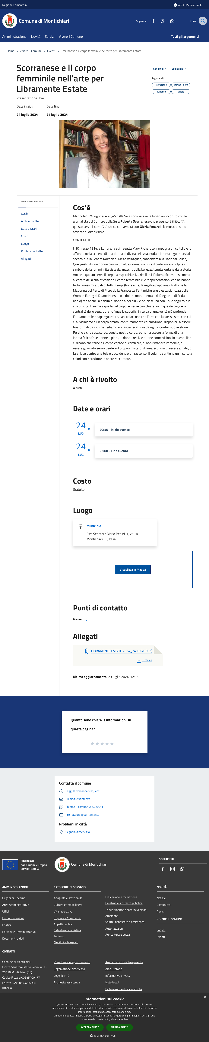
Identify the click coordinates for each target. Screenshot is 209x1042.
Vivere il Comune (31, 51)
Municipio (94, 525)
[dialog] (104, 1017)
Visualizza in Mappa (133, 569)
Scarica (144, 660)
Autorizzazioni (114, 928)
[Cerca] (202, 20)
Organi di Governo (13, 898)
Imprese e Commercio (67, 918)
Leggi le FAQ (62, 975)
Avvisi (160, 911)
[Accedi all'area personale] (188, 5)
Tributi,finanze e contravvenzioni (126, 909)
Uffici (5, 911)
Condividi (161, 69)
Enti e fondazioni (13, 918)
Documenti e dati (13, 938)
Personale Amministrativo (19, 931)
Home (10, 51)
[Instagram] (159, 20)
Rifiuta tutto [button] (119, 1027)
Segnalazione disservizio (69, 969)
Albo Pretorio (113, 969)
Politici (6, 925)
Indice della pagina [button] (32, 201)
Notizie (161, 898)
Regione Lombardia (14, 5)
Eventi (51, 51)
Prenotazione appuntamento (72, 962)
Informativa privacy (117, 975)
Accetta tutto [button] (90, 1027)
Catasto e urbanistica (67, 930)
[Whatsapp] (169, 20)
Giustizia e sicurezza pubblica (124, 903)
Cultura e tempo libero (68, 904)
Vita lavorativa (63, 911)
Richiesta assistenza (67, 982)
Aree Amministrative (15, 904)
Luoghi (161, 930)
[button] (104, 1035)
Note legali (112, 982)
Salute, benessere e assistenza (124, 921)
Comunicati (164, 904)
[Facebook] (150, 20)
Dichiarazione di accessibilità (123, 989)
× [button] (204, 997)
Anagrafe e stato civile (68, 898)
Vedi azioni (180, 69)
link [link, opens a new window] (126, 1019)
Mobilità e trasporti (66, 942)
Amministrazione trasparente (124, 962)
